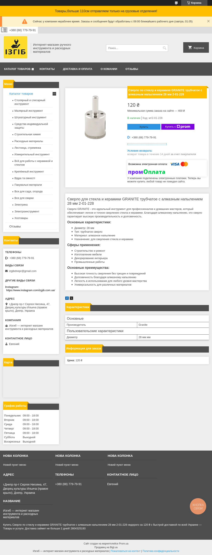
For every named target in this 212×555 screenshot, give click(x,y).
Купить (144, 126)
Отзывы (131, 69)
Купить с (177, 127)
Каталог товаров (17, 69)
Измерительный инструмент (32, 154)
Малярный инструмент (28, 110)
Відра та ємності (24, 178)
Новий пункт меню (14, 464)
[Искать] (164, 48)
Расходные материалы (28, 141)
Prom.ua (123, 543)
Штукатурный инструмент (30, 117)
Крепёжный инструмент (29, 171)
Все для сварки (24, 198)
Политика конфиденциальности (160, 551)
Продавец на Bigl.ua (106, 547)
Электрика (21, 204)
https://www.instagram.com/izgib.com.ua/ (30, 290)
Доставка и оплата (77, 69)
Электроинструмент (26, 211)
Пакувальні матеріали (28, 184)
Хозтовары (21, 218)
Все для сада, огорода (28, 191)
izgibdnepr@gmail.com (22, 271)
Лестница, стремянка (27, 147)
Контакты (47, 69)
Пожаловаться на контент (125, 551)
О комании (109, 69)
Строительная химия (27, 134)
